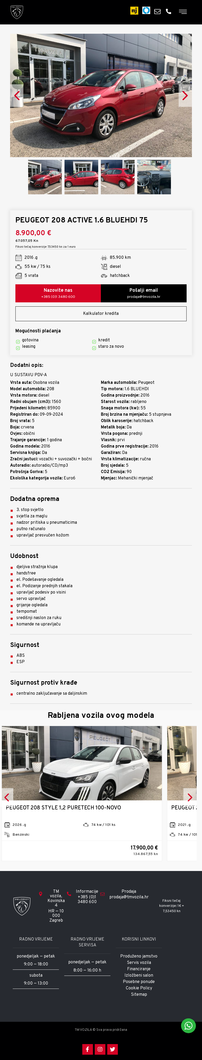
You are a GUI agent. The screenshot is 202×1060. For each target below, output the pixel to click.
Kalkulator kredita (101, 313)
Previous (16, 95)
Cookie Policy (139, 988)
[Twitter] (112, 1049)
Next (185, 95)
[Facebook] (87, 1049)
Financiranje (139, 969)
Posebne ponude (139, 982)
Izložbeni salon (138, 975)
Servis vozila (139, 962)
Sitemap (139, 994)
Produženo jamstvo (138, 956)
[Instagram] (100, 1049)
